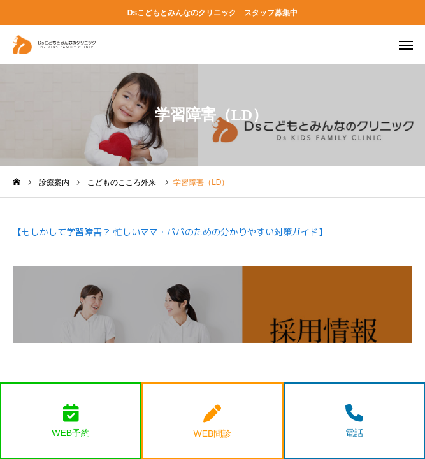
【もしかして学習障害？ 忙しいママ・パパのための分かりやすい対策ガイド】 (170, 232)
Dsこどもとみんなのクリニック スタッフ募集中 (212, 12)
